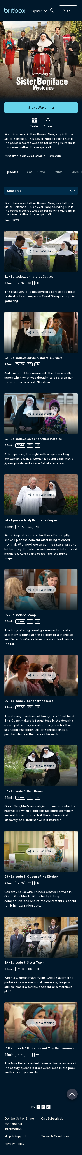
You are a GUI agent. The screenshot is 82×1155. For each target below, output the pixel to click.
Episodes (11, 172)
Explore (39, 11)
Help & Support (15, 1136)
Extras (58, 172)
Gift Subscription (53, 1118)
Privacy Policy (14, 1144)
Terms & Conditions (55, 1136)
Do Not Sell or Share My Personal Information (19, 1124)
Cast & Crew (36, 172)
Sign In (68, 10)
